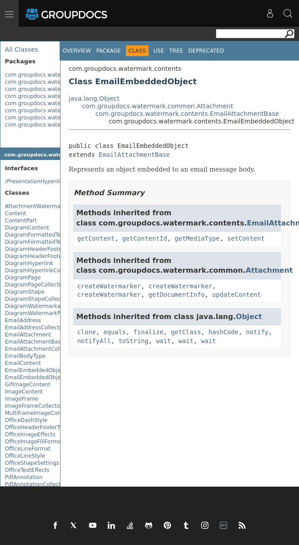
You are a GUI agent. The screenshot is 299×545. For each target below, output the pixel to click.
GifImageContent (27, 384)
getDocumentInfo (177, 294)
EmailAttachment (28, 335)
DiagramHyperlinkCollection (42, 270)
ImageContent (24, 392)
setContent (246, 238)
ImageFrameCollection (35, 406)
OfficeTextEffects (27, 470)
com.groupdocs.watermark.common (53, 82)
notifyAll (94, 340)
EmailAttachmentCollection (41, 349)
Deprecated (206, 51)
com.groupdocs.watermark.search (50, 118)
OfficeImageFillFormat (34, 441)
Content (15, 213)
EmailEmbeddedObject (35, 370)
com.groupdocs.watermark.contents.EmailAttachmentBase (187, 113)
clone (86, 332)
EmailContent (23, 363)
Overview (76, 51)
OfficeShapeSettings (32, 463)
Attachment (269, 270)
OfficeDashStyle (26, 420)
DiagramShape (24, 292)
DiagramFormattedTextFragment (48, 235)
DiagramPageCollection (36, 285)
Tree (176, 51)
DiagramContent (27, 228)
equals (114, 332)
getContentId (144, 238)
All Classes (21, 49)
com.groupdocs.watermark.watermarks (57, 125)
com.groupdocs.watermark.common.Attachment (157, 106)
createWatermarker (109, 286)
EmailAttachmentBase (34, 342)
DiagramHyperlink (29, 263)
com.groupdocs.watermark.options (51, 110)
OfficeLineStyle (25, 456)
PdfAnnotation (24, 477)
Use (159, 51)
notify (257, 332)
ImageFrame (21, 399)
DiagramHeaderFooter (34, 249)
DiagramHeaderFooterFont (40, 256)
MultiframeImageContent (38, 413)
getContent (95, 238)
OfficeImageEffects (30, 434)
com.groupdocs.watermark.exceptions (56, 96)
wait (163, 340)
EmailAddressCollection (36, 327)
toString (133, 340)
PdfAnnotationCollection (37, 484)
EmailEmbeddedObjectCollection (48, 377)
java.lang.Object (94, 98)
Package (108, 51)
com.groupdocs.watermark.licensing (53, 103)
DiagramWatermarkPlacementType (51, 313)
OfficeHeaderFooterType (37, 427)
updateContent (236, 294)
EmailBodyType (25, 356)
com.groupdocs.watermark (41, 75)
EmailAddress (23, 320)
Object (249, 316)
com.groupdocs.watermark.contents (53, 89)
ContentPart (20, 220)
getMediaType (197, 238)
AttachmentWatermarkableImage (49, 206)
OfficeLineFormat (27, 449)
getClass (186, 332)
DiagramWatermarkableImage (45, 306)
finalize (148, 332)
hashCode (223, 332)
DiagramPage (23, 278)
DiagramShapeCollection (38, 299)
